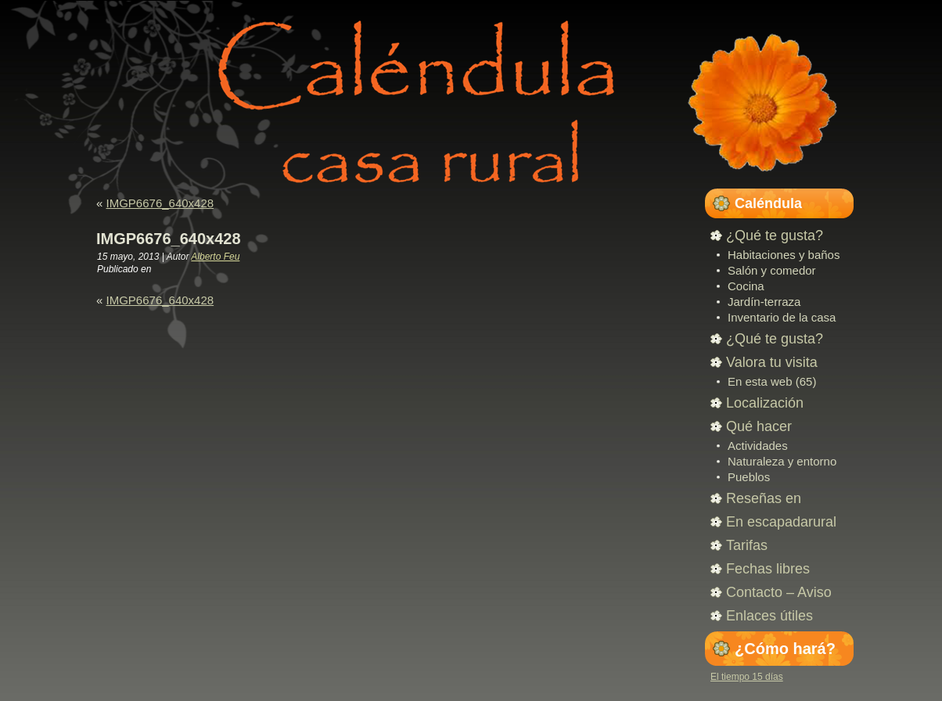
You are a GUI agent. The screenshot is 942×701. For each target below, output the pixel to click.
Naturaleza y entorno (782, 461)
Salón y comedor (772, 270)
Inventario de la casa (782, 317)
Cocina (746, 286)
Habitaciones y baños (784, 254)
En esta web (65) (772, 381)
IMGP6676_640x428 (160, 203)
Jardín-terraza (764, 301)
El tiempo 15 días (746, 676)
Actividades (758, 445)
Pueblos (749, 477)
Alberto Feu (215, 256)
